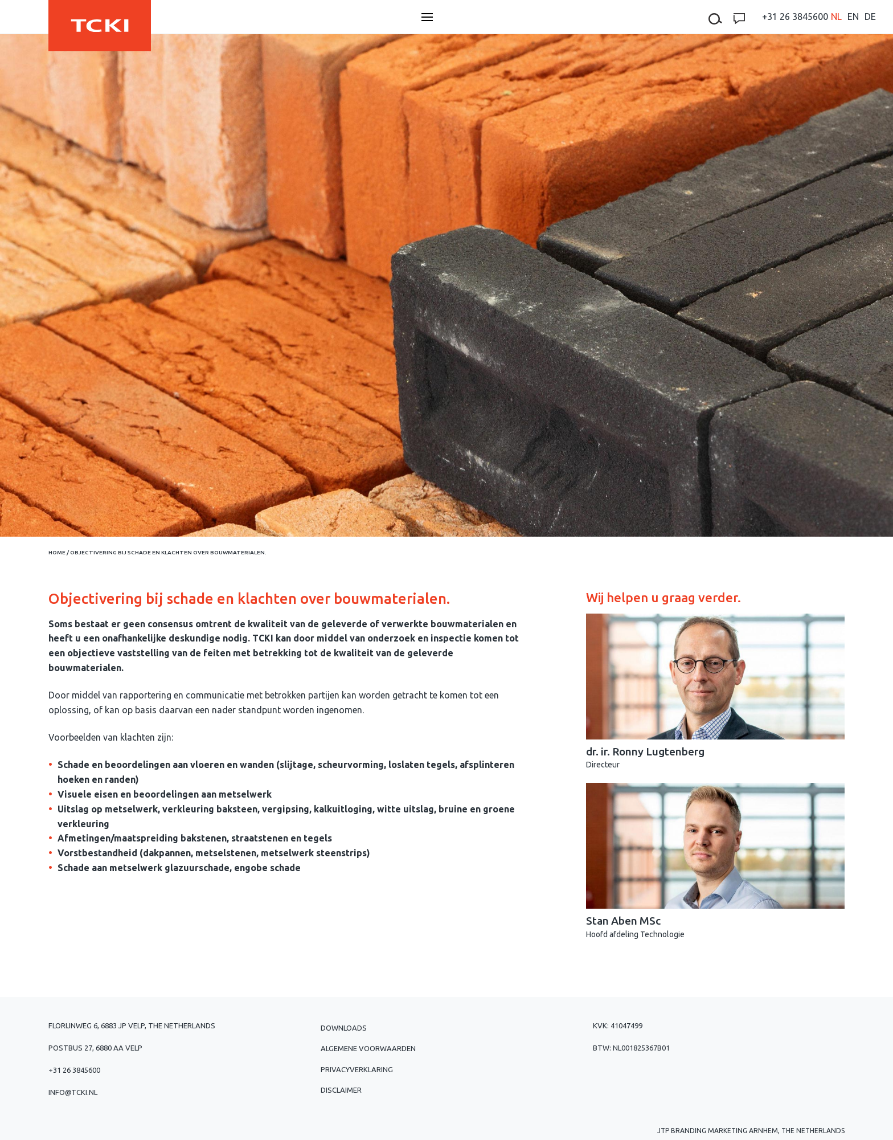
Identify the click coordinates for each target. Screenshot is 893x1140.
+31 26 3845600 (795, 16)
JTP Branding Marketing (702, 1130)
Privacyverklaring (357, 1069)
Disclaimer (341, 1090)
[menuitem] (836, 16)
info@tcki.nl (72, 1092)
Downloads (344, 1028)
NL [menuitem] (836, 16)
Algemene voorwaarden (368, 1048)
